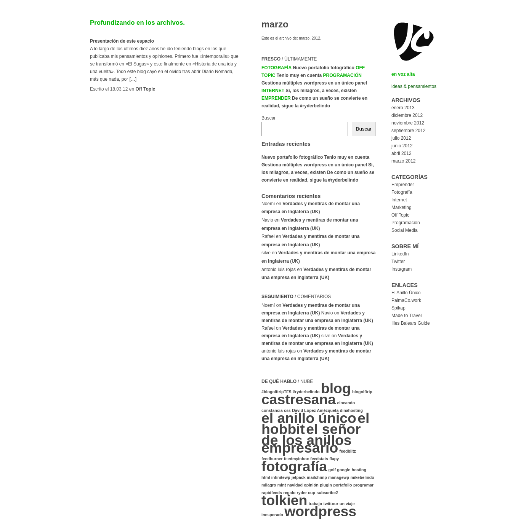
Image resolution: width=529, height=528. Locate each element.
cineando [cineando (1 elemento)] (346, 402)
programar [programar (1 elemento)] (363, 485)
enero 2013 (403, 107)
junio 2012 (401, 145)
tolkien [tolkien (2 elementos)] (284, 500)
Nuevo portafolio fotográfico (323, 67)
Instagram (401, 269)
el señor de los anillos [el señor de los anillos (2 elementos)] (311, 434)
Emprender (276, 98)
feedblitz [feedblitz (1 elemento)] (348, 451)
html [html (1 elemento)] (265, 477)
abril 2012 (401, 153)
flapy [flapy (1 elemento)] (334, 458)
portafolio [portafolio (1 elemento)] (342, 485)
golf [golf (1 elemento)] (332, 469)
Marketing (401, 207)
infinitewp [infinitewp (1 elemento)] (280, 477)
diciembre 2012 (407, 115)
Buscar (268, 118)
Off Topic (145, 89)
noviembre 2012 (407, 123)
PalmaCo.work (406, 300)
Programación (342, 75)
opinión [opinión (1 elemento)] (311, 485)
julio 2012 (401, 138)
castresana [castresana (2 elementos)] (298, 399)
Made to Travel (406, 315)
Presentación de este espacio (122, 41)
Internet (272, 90)
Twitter (398, 261)
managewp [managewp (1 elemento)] (338, 477)
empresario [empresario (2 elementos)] (299, 448)
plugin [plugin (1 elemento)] (326, 485)
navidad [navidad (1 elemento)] (295, 485)
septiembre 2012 (408, 130)
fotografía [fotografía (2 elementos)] (294, 466)
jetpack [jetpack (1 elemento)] (299, 477)
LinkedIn (400, 254)
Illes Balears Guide (410, 323)
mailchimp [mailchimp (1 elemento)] (317, 477)
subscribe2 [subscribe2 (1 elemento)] (327, 492)
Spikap (398, 308)
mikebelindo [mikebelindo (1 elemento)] (362, 477)
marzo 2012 (403, 161)
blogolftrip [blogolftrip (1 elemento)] (362, 391)
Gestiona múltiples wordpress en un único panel (314, 83)
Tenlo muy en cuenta (299, 75)
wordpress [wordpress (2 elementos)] (320, 511)
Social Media (404, 230)
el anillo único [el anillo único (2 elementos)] (308, 418)
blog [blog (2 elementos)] (336, 388)
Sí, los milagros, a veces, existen (321, 90)
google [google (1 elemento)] (343, 469)
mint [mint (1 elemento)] (281, 485)
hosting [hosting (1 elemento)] (359, 469)
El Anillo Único (406, 292)
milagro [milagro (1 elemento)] (268, 485)
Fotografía (276, 67)
